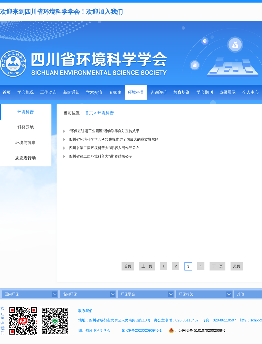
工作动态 (48, 92)
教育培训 (181, 92)
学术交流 (94, 92)
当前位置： (73, 113)
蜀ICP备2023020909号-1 (142, 330)
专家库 (115, 92)
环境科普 (136, 92)
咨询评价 (159, 92)
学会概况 (25, 92)
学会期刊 (204, 92)
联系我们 (85, 311)
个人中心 (250, 92)
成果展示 (227, 92)
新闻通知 (71, 92)
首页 (7, 92)
